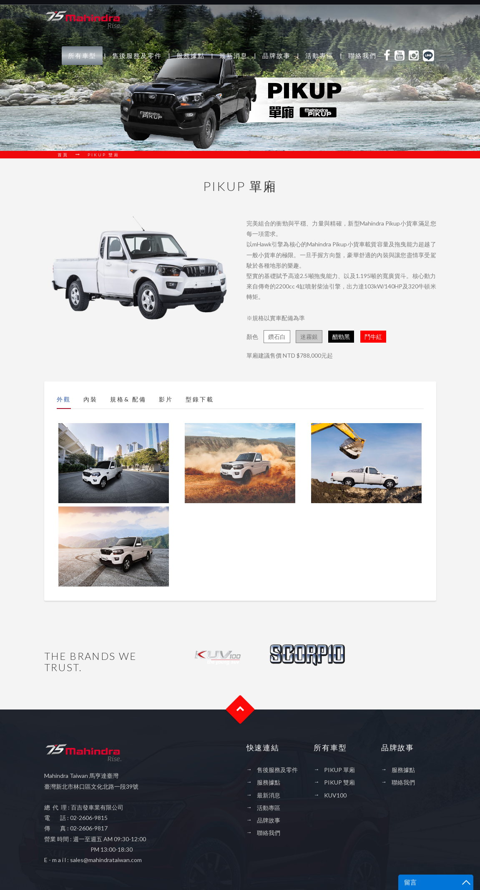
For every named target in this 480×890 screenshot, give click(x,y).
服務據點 (190, 55)
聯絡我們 (362, 55)
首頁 (63, 154)
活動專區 (319, 55)
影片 (166, 399)
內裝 (90, 399)
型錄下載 (200, 399)
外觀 (64, 399)
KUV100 (335, 795)
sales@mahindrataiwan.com (106, 859)
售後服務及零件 (137, 55)
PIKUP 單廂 (339, 769)
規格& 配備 (128, 399)
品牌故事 (276, 55)
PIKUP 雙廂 (339, 782)
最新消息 (233, 55)
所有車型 (82, 55)
